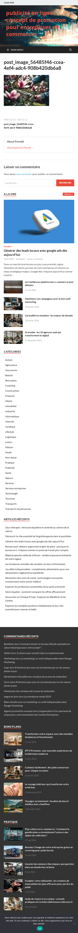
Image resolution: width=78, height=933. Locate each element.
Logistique (10, 436)
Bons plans (11, 380)
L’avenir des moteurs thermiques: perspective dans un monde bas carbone (49, 865)
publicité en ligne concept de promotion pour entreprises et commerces (36, 23)
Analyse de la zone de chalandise (50, 676)
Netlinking (9, 658)
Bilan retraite (11, 701)
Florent (22, 259)
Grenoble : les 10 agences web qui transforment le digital (43, 334)
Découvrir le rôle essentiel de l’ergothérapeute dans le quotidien (38, 536)
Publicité (10, 467)
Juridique (10, 426)
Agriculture (11, 365)
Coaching (10, 385)
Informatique (12, 416)
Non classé (10, 457)
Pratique (9, 462)
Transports (11, 503)
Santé (8, 472)
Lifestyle (9, 431)
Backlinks (9, 643)
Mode (8, 452)
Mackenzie (9, 691)
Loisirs (8, 442)
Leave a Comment (35, 259)
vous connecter (24, 174)
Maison (9, 447)
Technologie (11, 493)
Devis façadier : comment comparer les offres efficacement (35, 591)
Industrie (10, 411)
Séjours (9, 478)
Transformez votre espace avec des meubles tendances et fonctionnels (49, 735)
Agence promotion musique (18, 711)
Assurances (11, 370)
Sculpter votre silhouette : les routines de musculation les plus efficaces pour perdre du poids (49, 883)
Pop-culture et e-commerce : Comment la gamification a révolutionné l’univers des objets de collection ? (47, 832)
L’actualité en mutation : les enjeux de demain (49, 315)
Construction (12, 390)
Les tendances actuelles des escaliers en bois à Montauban (35, 564)
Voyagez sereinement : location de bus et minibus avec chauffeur (47, 803)
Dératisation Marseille (15, 676)
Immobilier (11, 406)
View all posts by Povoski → (20, 147)
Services (9, 483)
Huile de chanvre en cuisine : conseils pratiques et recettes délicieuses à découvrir (49, 900)
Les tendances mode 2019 (37, 696)
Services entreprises (15, 488)
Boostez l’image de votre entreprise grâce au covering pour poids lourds (49, 849)
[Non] (74, 923)
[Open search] (70, 49)
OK (39, 928)
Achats (9, 359)
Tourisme (10, 498)
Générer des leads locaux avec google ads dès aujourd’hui (34, 541)
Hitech (8, 400)
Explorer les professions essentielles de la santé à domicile (35, 586)
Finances (10, 395)
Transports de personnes (18, 508)
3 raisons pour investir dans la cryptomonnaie (40, 653)
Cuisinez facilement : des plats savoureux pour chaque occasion (47, 769)
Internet (8, 247)
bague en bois (11, 696)
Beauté (9, 375)
